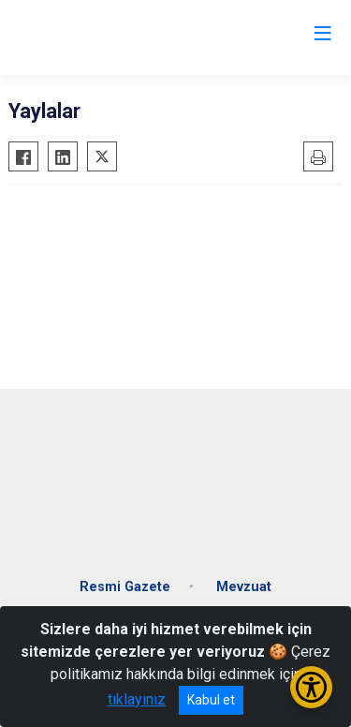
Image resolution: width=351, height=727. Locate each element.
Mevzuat (243, 587)
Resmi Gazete (125, 587)
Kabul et (211, 699)
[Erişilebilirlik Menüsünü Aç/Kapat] (311, 687)
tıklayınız (137, 699)
